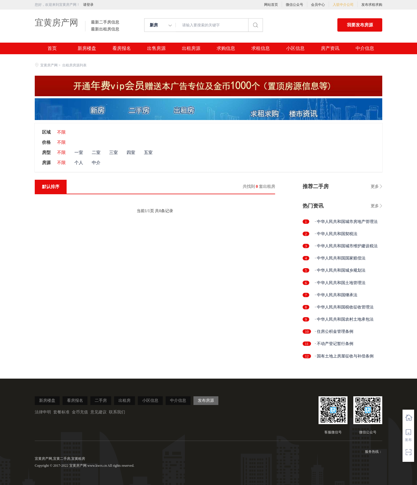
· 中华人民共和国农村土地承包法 (344, 319)
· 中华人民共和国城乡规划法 (340, 270)
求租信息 (260, 48)
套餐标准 (61, 412)
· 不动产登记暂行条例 (334, 344)
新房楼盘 (87, 48)
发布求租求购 (371, 5)
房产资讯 (330, 48)
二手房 (101, 400)
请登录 (88, 5)
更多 (375, 186)
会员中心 (318, 5)
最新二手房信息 (105, 22)
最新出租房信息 (105, 29)
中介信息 (365, 48)
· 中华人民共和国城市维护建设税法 (346, 246)
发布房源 (206, 400)
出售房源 (156, 48)
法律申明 (43, 412)
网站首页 (271, 5)
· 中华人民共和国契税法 (336, 234)
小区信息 (295, 48)
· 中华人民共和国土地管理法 (340, 283)
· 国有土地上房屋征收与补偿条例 (344, 356)
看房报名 (121, 48)
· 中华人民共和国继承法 (336, 295)
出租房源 (191, 48)
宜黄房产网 (56, 22)
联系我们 (117, 412)
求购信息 (226, 48)
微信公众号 (294, 5)
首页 (52, 48)
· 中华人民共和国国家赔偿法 (340, 258)
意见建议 (98, 412)
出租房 (124, 400)
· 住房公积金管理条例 (334, 331)
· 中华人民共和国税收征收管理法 (344, 307)
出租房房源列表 (74, 65)
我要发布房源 (360, 25)
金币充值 (80, 412)
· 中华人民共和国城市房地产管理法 (346, 221)
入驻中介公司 (343, 5)
